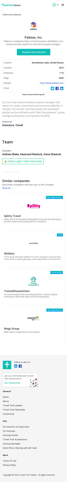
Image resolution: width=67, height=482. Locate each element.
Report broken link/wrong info (33, 94)
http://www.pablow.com (51, 83)
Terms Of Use (9, 460)
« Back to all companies (11, 14)
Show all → (7, 188)
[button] (63, 5)
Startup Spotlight (11, 443)
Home (6, 397)
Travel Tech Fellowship (14, 409)
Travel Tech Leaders (12, 405)
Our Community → (13, 382)
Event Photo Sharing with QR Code (20, 448)
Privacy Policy (9, 465)
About (6, 401)
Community (8, 414)
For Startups (9, 431)
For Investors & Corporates (16, 426)
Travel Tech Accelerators (15, 439)
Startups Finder (10, 435)
